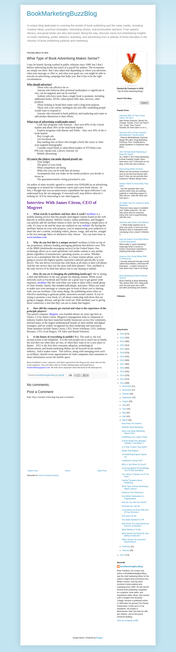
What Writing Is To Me (131, 529)
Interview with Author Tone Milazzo (134, 222)
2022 (122, 345)
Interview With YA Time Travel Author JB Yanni (132, 116)
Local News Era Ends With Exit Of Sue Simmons (135, 511)
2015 (122, 371)
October (126, 394)
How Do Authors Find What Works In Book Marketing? (134, 240)
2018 (122, 360)
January (126, 550)
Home (67, 471)
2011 (122, 555)
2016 (122, 368)
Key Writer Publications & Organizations (133, 497)
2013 (122, 379)
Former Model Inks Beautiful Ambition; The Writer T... (134, 442)
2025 (122, 334)
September (127, 397)
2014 (122, 375)
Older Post (102, 471)
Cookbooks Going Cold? (132, 460)
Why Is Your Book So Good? (134, 464)
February (126, 546)
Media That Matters (130, 451)
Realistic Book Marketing (132, 427)
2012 (122, 383)
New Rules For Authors (132, 423)
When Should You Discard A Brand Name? (134, 540)
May (124, 413)
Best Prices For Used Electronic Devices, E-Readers (135, 525)
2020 (122, 353)
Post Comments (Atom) (49, 475)
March (125, 420)
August (125, 401)
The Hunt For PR (129, 516)
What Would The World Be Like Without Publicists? (135, 534)
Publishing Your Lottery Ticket (134, 437)
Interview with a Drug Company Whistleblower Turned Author (132, 133)
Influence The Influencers (133, 492)
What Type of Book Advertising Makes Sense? (135, 487)
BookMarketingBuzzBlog (62, 13)
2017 (122, 364)
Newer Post (33, 471)
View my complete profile (127, 620)
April (124, 416)
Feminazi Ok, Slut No (131, 506)
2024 (122, 338)
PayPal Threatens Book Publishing (132, 481)
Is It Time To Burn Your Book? (134, 447)
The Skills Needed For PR (133, 520)
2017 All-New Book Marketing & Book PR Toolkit (133, 153)
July (124, 405)
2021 (122, 349)
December (127, 386)
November (127, 390)
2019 (122, 356)
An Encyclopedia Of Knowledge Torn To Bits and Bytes (135, 469)
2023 (122, 341)
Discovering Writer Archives (131, 169)
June (124, 409)
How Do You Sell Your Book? (134, 502)
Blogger (99, 638)
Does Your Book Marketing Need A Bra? (133, 432)
